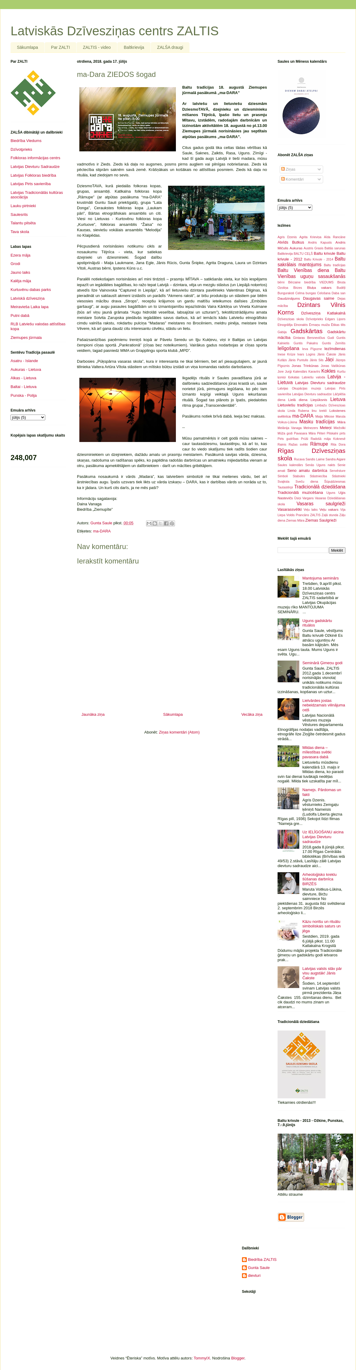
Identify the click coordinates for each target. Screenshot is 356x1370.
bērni (281, 282)
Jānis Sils (316, 360)
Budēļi (341, 287)
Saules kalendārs (290, 465)
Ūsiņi (297, 498)
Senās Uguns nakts (320, 465)
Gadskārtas (307, 330)
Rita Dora (338, 444)
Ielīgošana (288, 348)
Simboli (283, 476)
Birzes (297, 287)
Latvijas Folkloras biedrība (33, 175)
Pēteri (321, 433)
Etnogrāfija (285, 325)
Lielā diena (297, 400)
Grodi (15, 263)
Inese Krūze (286, 354)
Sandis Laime (315, 459)
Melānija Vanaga (290, 428)
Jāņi (329, 359)
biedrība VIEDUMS (319, 282)
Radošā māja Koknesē (328, 438)
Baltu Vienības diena (303, 270)
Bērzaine (294, 282)
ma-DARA (102, 531)
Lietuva (337, 399)
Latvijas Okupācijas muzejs (299, 388)
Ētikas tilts (338, 325)
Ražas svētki (298, 444)
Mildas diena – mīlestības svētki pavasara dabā (316, 752)
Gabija (282, 332)
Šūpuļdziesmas (334, 481)
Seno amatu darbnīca (307, 470)
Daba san (338, 293)
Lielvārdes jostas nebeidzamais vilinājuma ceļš (323, 705)
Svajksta (283, 481)
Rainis (282, 444)
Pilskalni (332, 433)
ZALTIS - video (97, 47)
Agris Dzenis (287, 237)
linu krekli (319, 410)
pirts (342, 433)
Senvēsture (337, 470)
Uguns (330, 492)
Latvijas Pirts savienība (31, 184)
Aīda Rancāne (334, 237)
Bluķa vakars (319, 287)
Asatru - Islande (24, 360)
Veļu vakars (329, 509)
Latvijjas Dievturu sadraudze (312, 394)
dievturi (254, 1275)
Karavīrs (314, 371)
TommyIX (202, 1358)
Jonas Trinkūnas (305, 366)
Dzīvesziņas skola (291, 319)
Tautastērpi (285, 487)
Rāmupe (319, 444)
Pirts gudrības (288, 438)
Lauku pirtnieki (23, 206)
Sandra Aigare (335, 459)
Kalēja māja (21, 281)
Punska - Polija (24, 395)
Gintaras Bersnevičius (309, 337)
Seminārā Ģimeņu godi (322, 663)
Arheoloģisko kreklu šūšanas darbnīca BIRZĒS (319, 879)
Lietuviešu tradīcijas (295, 405)
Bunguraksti (286, 293)
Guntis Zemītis (333, 343)
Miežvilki (339, 428)
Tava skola (20, 231)
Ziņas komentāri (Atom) (179, 732)
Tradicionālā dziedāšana (319, 486)
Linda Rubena (298, 410)
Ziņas (288, 169)
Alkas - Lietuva (23, 378)
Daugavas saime (318, 298)
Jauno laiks (20, 272)
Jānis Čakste (326, 354)
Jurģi (288, 371)
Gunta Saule (259, 1267)
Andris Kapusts (320, 242)
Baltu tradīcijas (334, 265)
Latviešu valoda (313, 377)
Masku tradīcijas (317, 421)
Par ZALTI (60, 47)
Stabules (299, 476)
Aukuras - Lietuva (26, 369)
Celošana (323, 293)
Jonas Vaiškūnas (333, 366)
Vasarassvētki (290, 509)
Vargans (308, 498)
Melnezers (311, 428)
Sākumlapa (27, 47)
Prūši (304, 438)
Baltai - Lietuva (24, 386)
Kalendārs (300, 371)
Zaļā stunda (330, 515)
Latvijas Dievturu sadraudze (320, 382)
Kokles (328, 371)
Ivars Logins (306, 354)
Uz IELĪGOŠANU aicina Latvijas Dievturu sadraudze (323, 837)
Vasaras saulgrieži (321, 503)
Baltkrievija (134, 47)
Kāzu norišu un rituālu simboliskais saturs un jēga (321, 926)
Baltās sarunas (335, 248)
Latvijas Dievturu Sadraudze (35, 166)
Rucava (299, 459)
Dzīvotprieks (21, 149)
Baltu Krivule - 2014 (318, 259)
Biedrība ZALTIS (262, 1259)
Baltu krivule (324, 253)
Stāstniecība (318, 476)
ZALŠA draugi (170, 47)
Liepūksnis (318, 400)
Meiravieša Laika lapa (30, 307)
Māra (341, 422)
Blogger (237, 1358)
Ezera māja (20, 255)
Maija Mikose (324, 416)
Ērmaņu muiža (319, 325)
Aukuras (296, 248)
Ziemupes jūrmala (26, 337)
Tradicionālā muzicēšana (300, 492)
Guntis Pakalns (306, 343)
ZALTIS (315, 515)
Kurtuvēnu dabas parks (31, 289)
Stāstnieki (338, 476)
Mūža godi (285, 433)
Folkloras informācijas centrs (35, 158)
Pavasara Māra (305, 433)
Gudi (330, 337)
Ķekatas (294, 377)
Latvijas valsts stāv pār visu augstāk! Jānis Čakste (322, 973)
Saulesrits (19, 214)
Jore (281, 371)
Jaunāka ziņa (93, 714)
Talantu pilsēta (23, 223)
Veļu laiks (311, 509)
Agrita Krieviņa (310, 237)
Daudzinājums (289, 298)
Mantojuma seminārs (320, 578)
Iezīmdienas (334, 348)
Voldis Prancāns (297, 515)
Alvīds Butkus (291, 242)
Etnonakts (301, 325)
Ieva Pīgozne (312, 349)
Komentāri (292, 179)
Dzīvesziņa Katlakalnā (323, 313)
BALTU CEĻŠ (303, 253)
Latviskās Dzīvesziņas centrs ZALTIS (115, 31)
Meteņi (326, 427)
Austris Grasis (313, 248)
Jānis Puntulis (298, 360)
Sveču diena (307, 481)
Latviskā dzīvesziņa (28, 298)
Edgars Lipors (335, 319)
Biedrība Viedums (26, 140)
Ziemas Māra (295, 520)
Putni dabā (20, 315)
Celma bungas (305, 293)
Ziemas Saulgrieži (320, 520)
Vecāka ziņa (251, 714)
